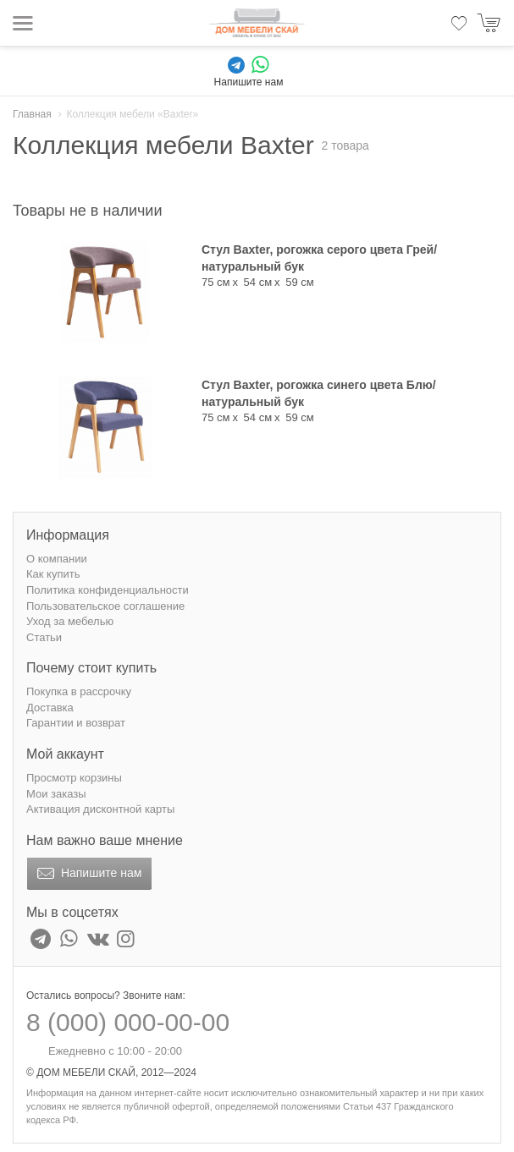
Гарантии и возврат (75, 722)
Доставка (50, 707)
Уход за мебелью (69, 621)
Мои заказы (56, 793)
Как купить (53, 574)
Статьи (44, 637)
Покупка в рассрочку (78, 691)
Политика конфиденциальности (107, 590)
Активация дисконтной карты (100, 809)
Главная (32, 114)
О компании (56, 558)
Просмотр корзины (74, 777)
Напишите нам (87, 873)
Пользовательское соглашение (105, 606)
